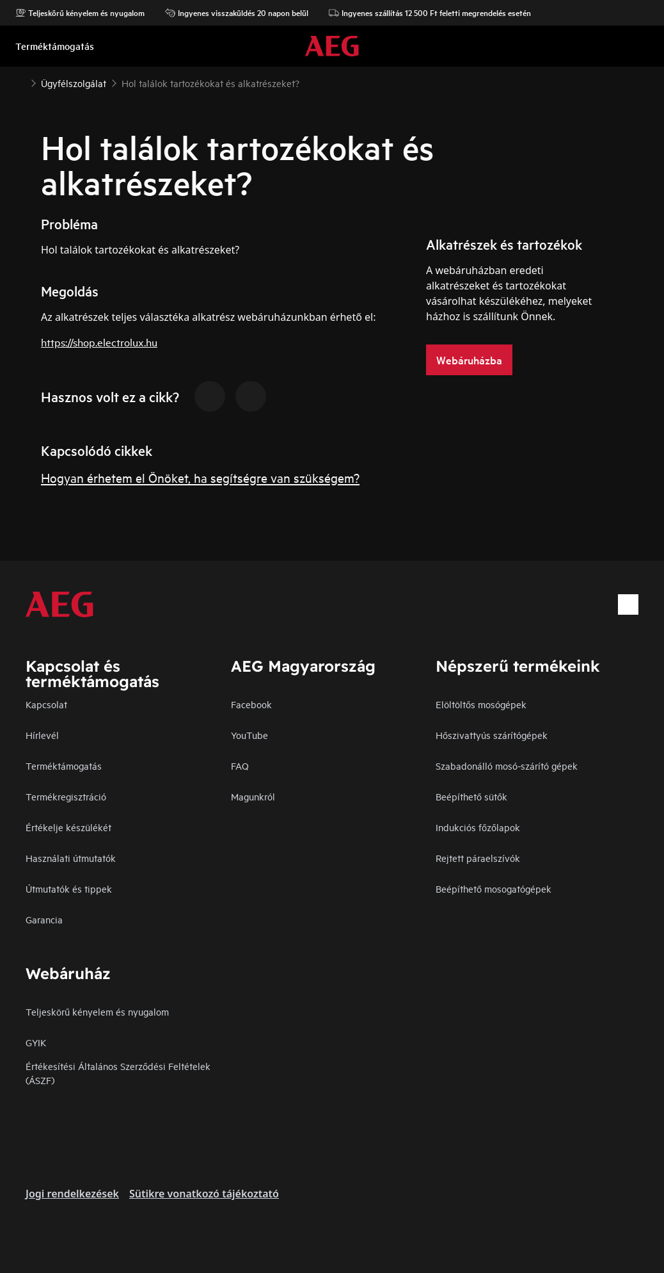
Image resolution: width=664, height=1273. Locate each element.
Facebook (251, 704)
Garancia (44, 919)
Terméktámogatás (64, 765)
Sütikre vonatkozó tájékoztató (204, 1194)
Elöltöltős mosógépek (481, 704)
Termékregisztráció (66, 796)
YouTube (249, 735)
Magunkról (253, 796)
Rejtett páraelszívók (478, 858)
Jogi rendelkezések (72, 1194)
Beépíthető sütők (471, 796)
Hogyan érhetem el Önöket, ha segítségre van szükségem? (200, 477)
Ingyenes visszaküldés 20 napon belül (236, 13)
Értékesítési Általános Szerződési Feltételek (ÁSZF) (118, 1073)
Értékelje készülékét (68, 827)
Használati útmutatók (71, 858)
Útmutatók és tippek (69, 888)
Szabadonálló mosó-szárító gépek (507, 765)
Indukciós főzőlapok (478, 827)
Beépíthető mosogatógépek (493, 888)
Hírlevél (42, 735)
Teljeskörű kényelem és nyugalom (80, 13)
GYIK (36, 1042)
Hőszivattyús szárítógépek (492, 735)
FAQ (240, 765)
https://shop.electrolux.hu (99, 341)
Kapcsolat (46, 704)
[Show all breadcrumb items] (20, 82)
